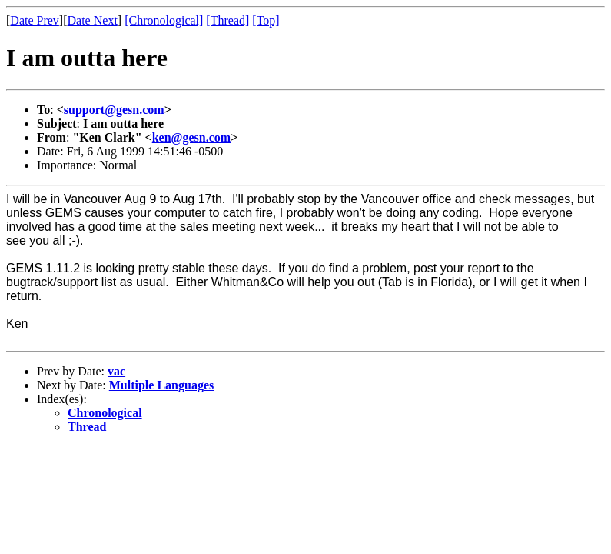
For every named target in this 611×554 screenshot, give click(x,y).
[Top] (265, 20)
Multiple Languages (161, 385)
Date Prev (34, 20)
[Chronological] (164, 20)
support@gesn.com (114, 109)
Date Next (93, 20)
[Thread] (227, 20)
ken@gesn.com (191, 137)
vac (116, 371)
